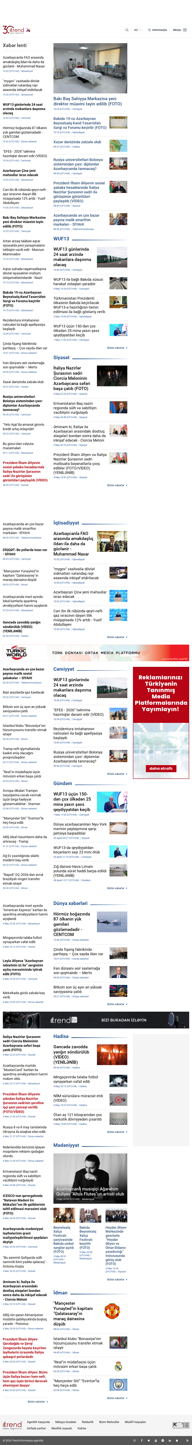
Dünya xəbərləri (70, 903)
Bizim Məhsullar (109, 1422)
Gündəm (62, 783)
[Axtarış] (127, 30)
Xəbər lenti (15, 45)
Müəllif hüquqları (135, 1422)
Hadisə (61, 1036)
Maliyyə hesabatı (65, 1422)
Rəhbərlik (88, 1422)
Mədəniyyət (66, 1145)
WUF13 (61, 239)
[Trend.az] (17, 30)
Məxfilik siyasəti (62, 1428)
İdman (60, 1293)
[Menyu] (180, 30)
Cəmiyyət (63, 669)
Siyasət (61, 357)
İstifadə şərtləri (36, 1428)
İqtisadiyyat (66, 523)
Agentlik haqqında (38, 1422)
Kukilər (82, 1428)
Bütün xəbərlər (115, 347)
